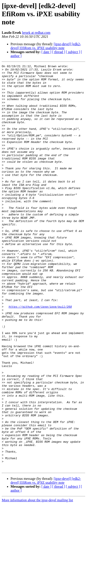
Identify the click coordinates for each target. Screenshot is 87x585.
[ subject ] (73, 52)
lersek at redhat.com (36, 32)
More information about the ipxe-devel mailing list (37, 581)
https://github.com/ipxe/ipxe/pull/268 (40, 355)
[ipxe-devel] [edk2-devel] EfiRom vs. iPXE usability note (46, 46)
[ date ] (46, 52)
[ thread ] (58, 52)
